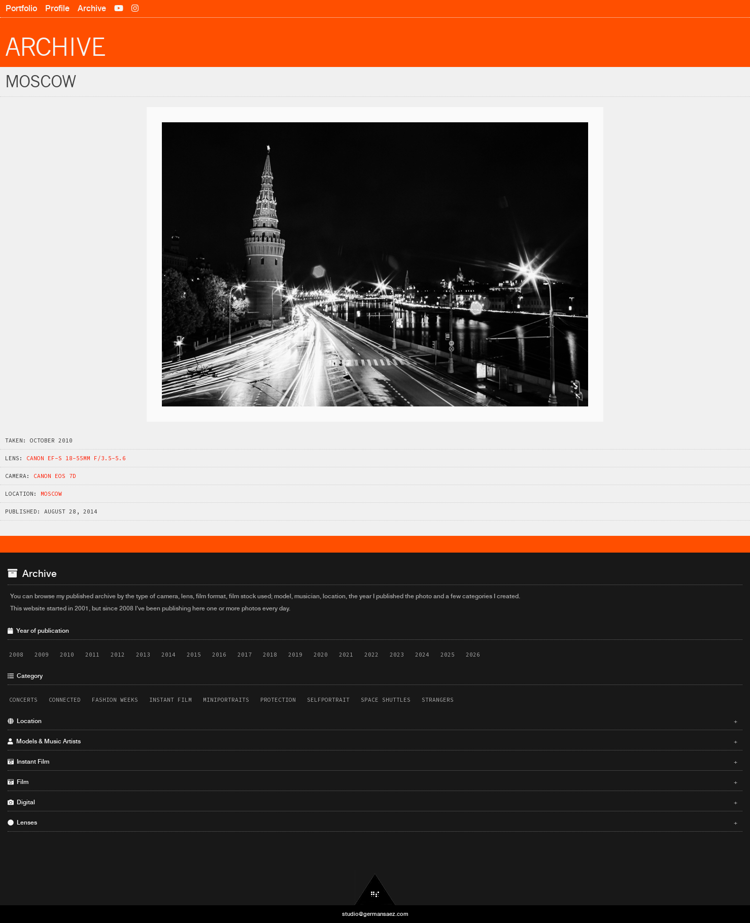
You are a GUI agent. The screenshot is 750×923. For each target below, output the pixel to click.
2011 (92, 654)
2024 (422, 654)
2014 (168, 654)
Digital (372, 802)
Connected (65, 699)
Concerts (23, 699)
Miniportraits (226, 699)
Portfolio (21, 8)
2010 (67, 654)
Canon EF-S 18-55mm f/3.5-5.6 (76, 458)
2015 (194, 654)
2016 (219, 654)
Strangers (438, 699)
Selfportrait (328, 699)
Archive (92, 8)
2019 (295, 654)
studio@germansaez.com (375, 913)
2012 (118, 654)
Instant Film (170, 699)
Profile (57, 8)
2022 (371, 654)
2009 (42, 654)
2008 (16, 654)
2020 (321, 654)
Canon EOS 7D (54, 476)
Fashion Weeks (115, 699)
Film (372, 781)
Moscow (51, 493)
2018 (270, 654)
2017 (244, 654)
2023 (397, 654)
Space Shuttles (386, 699)
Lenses (372, 822)
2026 (473, 654)
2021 (346, 654)
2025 (447, 654)
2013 (143, 654)
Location (372, 721)
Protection (278, 699)
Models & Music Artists (372, 741)
